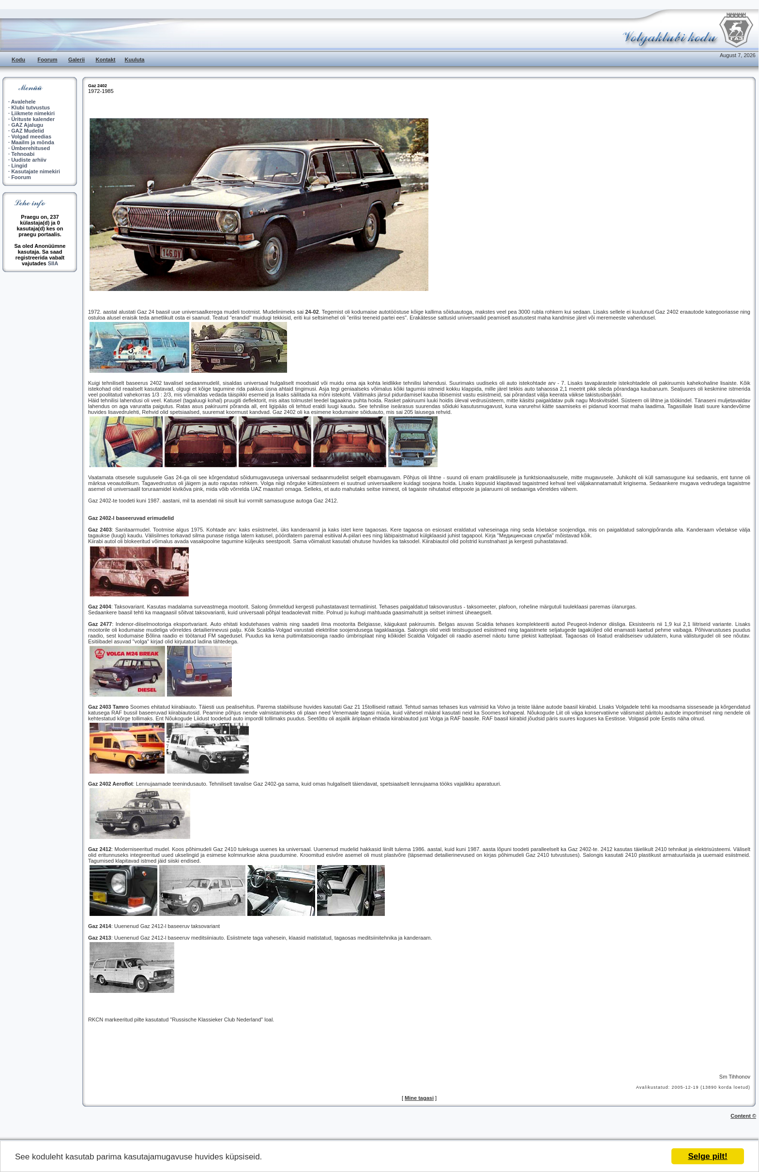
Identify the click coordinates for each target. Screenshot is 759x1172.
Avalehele (23, 102)
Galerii (76, 59)
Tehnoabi (22, 154)
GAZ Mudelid (27, 131)
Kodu (18, 59)
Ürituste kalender (33, 119)
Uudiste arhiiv (28, 160)
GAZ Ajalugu (27, 125)
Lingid (19, 165)
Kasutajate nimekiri (35, 171)
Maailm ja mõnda (32, 142)
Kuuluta (135, 59)
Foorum (48, 59)
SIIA (53, 263)
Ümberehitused (30, 148)
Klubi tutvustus (30, 107)
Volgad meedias (31, 136)
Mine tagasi (419, 1098)
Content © (743, 1116)
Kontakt (106, 59)
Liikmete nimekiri (33, 113)
